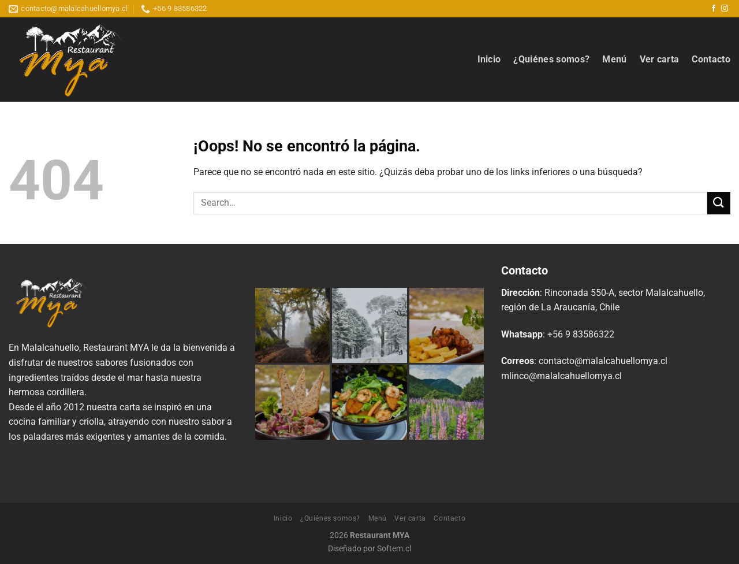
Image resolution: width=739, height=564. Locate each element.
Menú (614, 59)
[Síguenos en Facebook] (713, 9)
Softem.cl (394, 549)
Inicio (489, 59)
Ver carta (660, 59)
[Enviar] (718, 203)
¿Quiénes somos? (551, 59)
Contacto (711, 59)
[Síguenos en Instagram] (724, 9)
